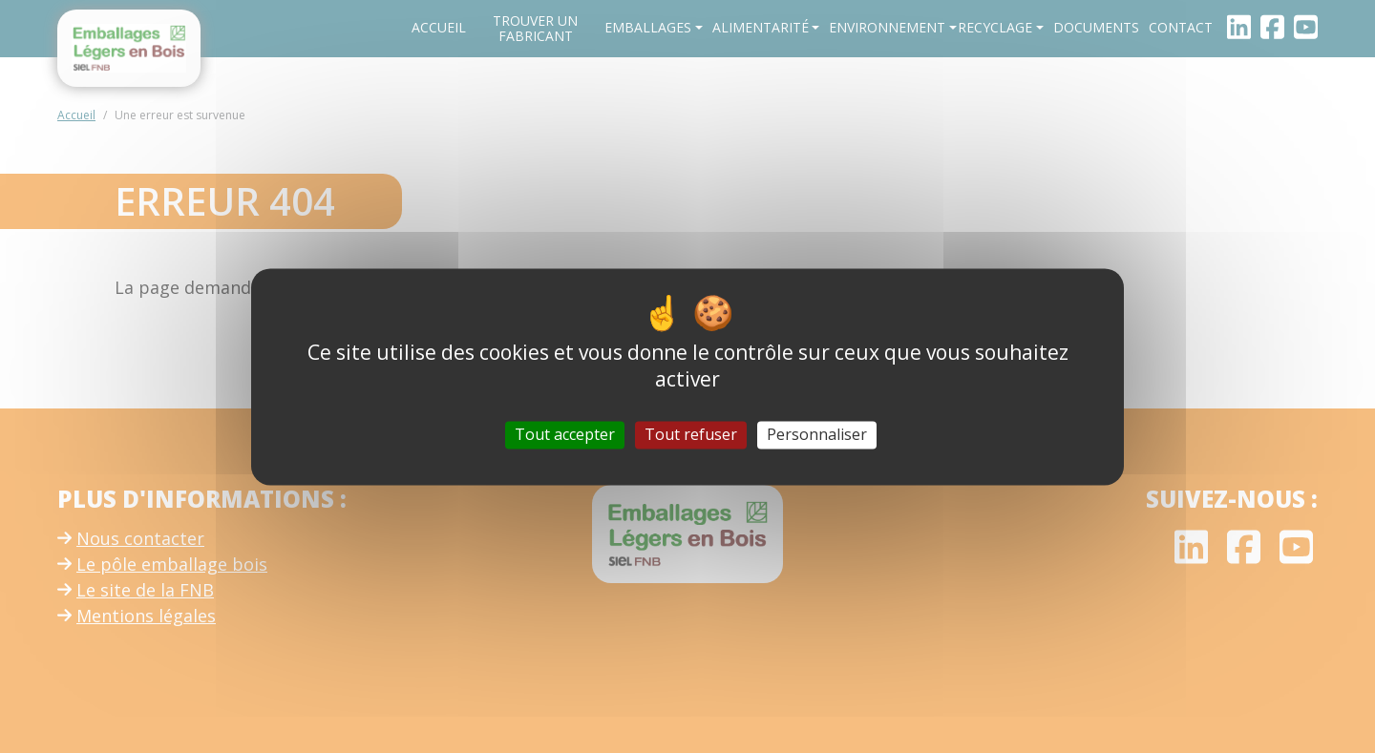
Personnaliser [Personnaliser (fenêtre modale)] (817, 434)
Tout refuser (691, 434)
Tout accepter (565, 434)
